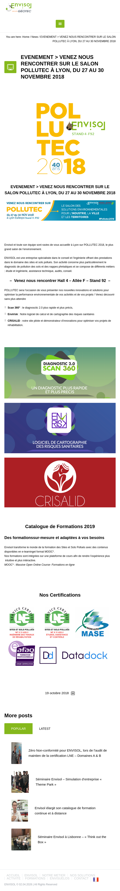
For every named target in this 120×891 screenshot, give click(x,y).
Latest (44, 728)
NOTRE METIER (53, 875)
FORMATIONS (35, 878)
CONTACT (81, 878)
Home (25, 36)
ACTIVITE (14, 878)
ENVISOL (31, 875)
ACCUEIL (13, 875)
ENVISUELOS (59, 878)
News (34, 36)
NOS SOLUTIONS (82, 875)
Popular (18, 728)
